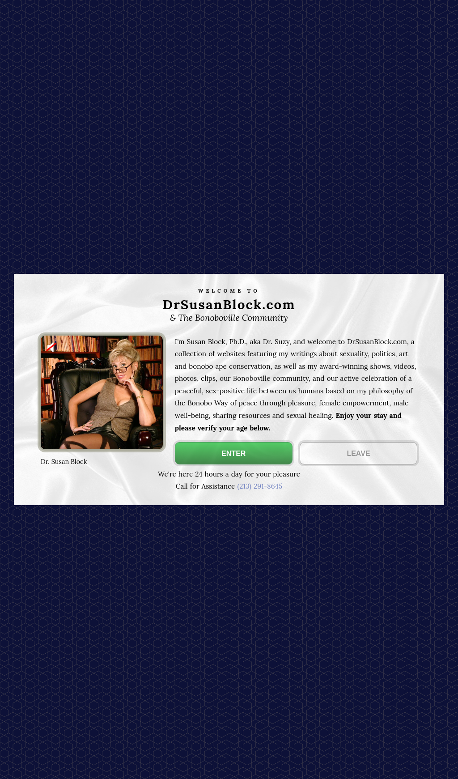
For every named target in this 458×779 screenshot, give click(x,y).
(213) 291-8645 (259, 486)
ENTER (233, 453)
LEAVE (358, 453)
